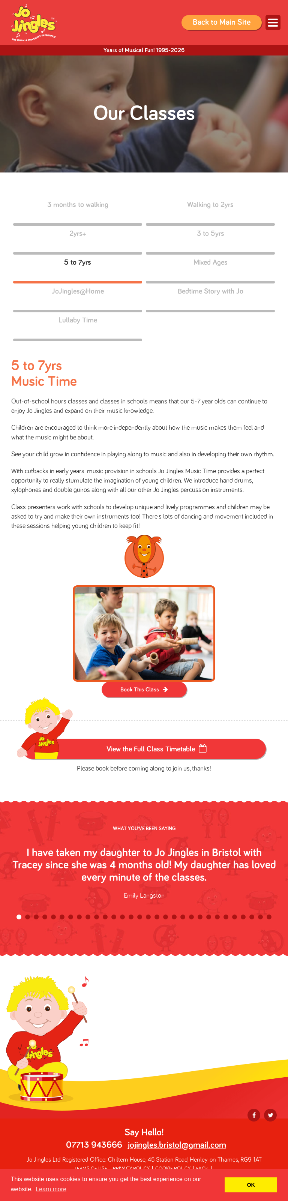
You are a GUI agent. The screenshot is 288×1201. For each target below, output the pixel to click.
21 (191, 917)
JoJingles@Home (77, 299)
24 (217, 917)
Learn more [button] (51, 1189)
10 (96, 917)
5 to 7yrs (77, 270)
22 (200, 917)
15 (139, 917)
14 (131, 917)
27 (243, 917)
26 (234, 917)
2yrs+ (77, 241)
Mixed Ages (210, 270)
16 (148, 917)
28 (251, 917)
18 (165, 917)
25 (226, 917)
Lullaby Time (77, 327)
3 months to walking (77, 212)
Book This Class (139, 690)
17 (156, 917)
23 (208, 917)
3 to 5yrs (210, 241)
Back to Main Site (221, 22)
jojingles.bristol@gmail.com (177, 1145)
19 (174, 917)
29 (260, 917)
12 (113, 917)
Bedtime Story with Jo (210, 299)
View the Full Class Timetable (150, 749)
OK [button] (251, 1185)
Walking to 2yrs (210, 212)
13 (122, 917)
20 (182, 917)
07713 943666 (94, 1145)
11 (105, 917)
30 (269, 917)
